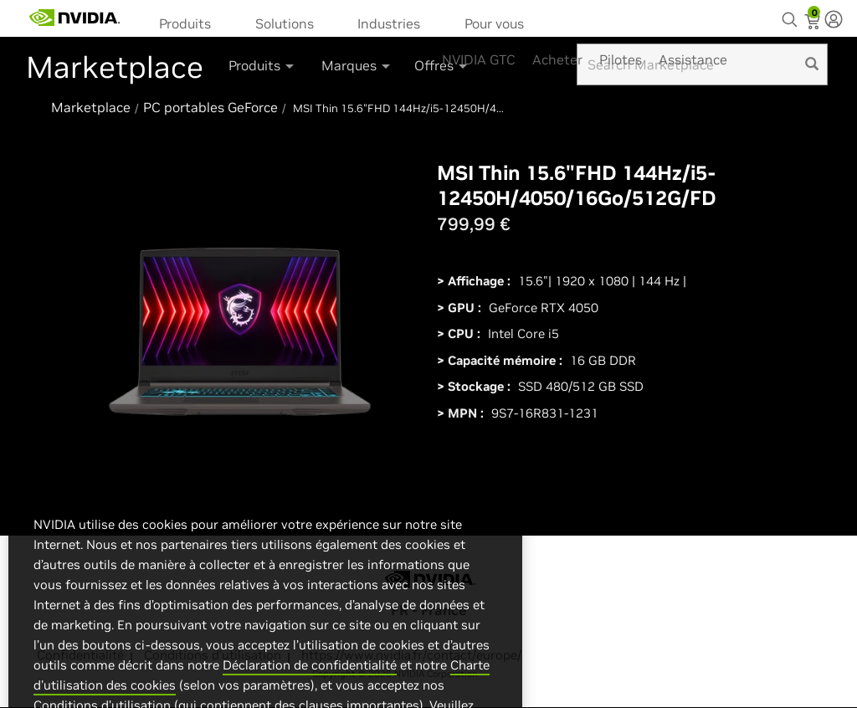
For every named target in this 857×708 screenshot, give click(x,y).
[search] (811, 64)
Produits (185, 23)
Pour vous (494, 23)
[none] (834, 21)
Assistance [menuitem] (693, 59)
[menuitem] (190, 22)
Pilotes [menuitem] (620, 59)
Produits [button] (262, 65)
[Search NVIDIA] (791, 15)
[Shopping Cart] (813, 23)
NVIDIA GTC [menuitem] (479, 59)
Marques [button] (357, 65)
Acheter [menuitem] (557, 59)
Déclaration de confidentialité (310, 697)
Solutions (284, 23)
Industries (388, 23)
